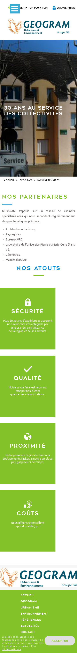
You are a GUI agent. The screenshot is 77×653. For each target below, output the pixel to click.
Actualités (30, 626)
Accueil (9, 180)
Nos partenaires (48, 180)
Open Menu (15, 8)
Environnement (34, 613)
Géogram (26, 180)
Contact (28, 632)
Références (31, 620)
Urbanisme (30, 607)
